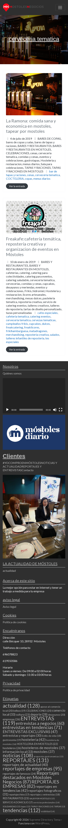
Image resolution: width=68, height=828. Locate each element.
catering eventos (40, 316)
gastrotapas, (33, 166)
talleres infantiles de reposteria (25, 338)
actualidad (9, 570)
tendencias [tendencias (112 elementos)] (21, 810)
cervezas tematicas (44, 320)
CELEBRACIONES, (33, 162)
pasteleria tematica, (34, 305)
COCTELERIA (15, 178)
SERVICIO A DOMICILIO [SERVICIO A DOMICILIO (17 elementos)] (18, 802)
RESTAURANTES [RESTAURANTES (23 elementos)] (16, 798)
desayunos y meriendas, (34, 300)
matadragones (38, 331)
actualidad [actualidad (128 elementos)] (21, 705)
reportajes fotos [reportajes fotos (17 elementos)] (19, 794)
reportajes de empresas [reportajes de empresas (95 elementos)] (32, 768)
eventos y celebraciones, (33, 164)
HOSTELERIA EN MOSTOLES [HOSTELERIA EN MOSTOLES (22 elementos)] (37, 743)
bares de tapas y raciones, (33, 156)
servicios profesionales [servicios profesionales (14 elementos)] (46, 802)
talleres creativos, (34, 309)
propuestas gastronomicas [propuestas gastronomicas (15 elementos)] (48, 756)
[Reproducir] (7, 410)
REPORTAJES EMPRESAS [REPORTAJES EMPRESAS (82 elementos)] (31, 784)
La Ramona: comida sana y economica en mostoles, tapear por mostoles (31, 126)
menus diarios (41, 178)
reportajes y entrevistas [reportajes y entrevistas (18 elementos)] (45, 794)
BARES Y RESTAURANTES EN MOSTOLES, (33, 158)
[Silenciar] (55, 410)
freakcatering (14, 327)
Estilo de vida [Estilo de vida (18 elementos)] (51, 735)
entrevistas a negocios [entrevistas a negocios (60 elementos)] (40, 723)
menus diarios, (33, 167)
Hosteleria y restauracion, (33, 166)
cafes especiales (48, 312)
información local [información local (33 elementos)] (18, 752)
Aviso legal (9, 606)
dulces (46, 323)
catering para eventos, (34, 294)
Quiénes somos (12, 373)
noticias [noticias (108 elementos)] (18, 755)
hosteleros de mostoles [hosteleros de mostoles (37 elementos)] (43, 748)
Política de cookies (14, 622)
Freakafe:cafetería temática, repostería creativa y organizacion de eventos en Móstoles (33, 246)
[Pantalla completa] (60, 410)
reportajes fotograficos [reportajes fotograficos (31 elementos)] (32, 792)
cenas (30, 175)
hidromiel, (34, 301)
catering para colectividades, (34, 292)
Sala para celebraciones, (33, 167)
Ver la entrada (17, 186)
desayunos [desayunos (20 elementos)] (56, 714)
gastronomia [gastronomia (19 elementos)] (12, 740)
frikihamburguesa (17, 331)
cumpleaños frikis (17, 323)
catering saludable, (34, 296)
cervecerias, (34, 298)
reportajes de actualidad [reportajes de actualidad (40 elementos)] (25, 765)
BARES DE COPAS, (33, 155)
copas (28, 178)
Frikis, (34, 301)
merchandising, (34, 305)
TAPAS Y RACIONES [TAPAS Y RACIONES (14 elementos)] (42, 806)
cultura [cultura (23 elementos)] (23, 714)
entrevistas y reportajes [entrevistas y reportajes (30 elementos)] (22, 735)
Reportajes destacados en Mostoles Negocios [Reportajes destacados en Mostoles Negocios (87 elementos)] (31, 777)
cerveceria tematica (47, 175)
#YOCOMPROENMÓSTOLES (22, 462)
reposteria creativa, (34, 307)
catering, (34, 292)
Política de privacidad (16, 690)
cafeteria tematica (17, 316)
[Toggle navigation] (60, 7)
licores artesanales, (34, 303)
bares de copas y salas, (33, 156)
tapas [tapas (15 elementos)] (25, 806)
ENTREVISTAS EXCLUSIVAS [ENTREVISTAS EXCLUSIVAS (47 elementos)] (30, 731)
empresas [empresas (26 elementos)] (11, 719)
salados (54, 334)
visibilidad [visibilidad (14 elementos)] (48, 811)
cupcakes (35, 323)
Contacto (28, 470)
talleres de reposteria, (34, 309)
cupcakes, (34, 298)
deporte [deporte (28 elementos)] (39, 714)
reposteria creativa (37, 334)
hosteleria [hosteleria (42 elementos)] (34, 739)
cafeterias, (34, 292)
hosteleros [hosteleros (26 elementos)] (12, 748)
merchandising (15, 334)
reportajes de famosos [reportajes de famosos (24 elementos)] (19, 773)
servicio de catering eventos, (34, 307)
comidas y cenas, (33, 164)
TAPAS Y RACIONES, (33, 169)
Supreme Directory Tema (45, 819)
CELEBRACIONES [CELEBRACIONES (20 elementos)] (38, 710)
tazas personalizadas (19, 312)
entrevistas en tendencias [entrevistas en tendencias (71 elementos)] (32, 727)
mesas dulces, (34, 305)
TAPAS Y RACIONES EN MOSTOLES (33, 169)
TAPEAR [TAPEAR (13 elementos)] (59, 806)
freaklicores (31, 327)
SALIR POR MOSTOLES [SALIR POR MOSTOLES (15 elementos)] (42, 798)
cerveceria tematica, (33, 162)
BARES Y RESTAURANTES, (33, 158)
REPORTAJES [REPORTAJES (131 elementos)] (26, 760)
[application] (34, 395)
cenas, (33, 162)
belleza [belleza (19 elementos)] (19, 710)
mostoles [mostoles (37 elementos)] (44, 751)
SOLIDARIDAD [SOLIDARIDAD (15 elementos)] (11, 806)
